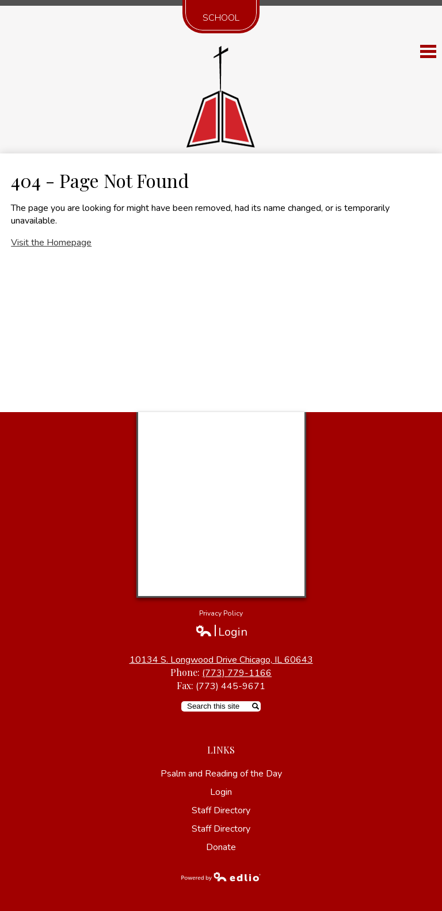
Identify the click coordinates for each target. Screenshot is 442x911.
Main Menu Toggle (428, 51)
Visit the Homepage (51, 242)
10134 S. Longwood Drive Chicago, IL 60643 (221, 660)
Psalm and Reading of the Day (221, 773)
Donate (221, 847)
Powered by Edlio (221, 876)
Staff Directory (221, 810)
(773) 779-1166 (237, 673)
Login (221, 632)
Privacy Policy (221, 613)
